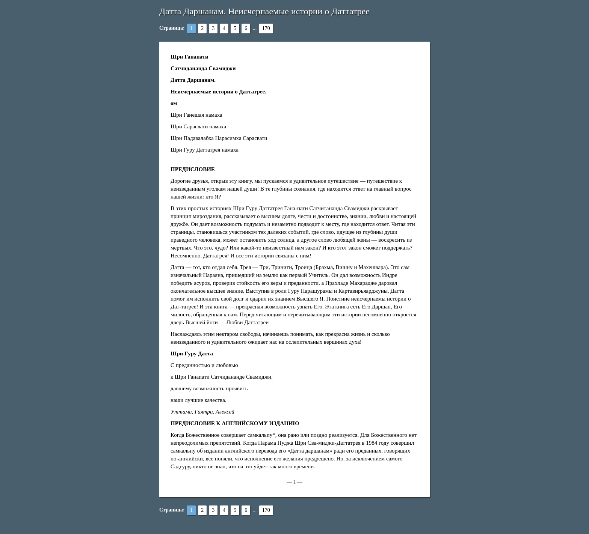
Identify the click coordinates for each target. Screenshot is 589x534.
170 (266, 28)
